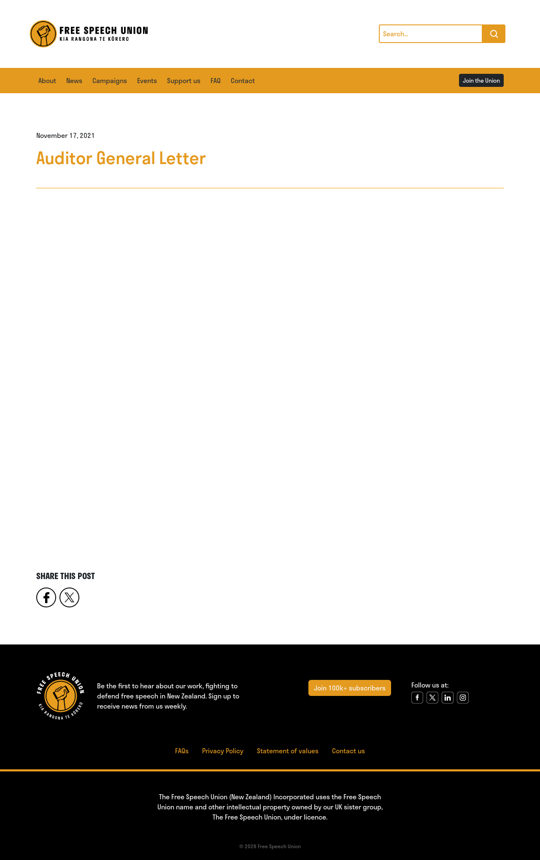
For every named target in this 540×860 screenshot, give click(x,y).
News (74, 80)
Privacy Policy (222, 750)
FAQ (216, 80)
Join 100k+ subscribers (350, 687)
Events (147, 80)
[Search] (431, 33)
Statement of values (288, 750)
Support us (183, 80)
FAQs (182, 750)
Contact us (348, 750)
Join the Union (481, 80)
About (47, 80)
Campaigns (109, 80)
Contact (243, 80)
